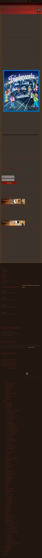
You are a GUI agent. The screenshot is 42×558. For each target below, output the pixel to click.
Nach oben (3, 162)
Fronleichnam (4, 258)
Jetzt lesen (25, 208)
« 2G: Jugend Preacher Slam (23, 158)
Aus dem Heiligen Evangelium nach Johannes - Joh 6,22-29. (14, 205)
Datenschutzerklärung (31, 188)
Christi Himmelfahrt (5, 239)
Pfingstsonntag (4, 244)
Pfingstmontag (4, 249)
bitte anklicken (7, 125)
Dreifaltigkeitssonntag (6, 253)
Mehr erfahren (37, 230)
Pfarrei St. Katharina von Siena (14, 156)
